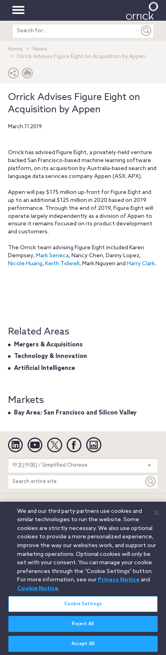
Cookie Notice (37, 592)
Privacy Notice (119, 583)
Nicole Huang (25, 263)
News (40, 49)
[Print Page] (27, 75)
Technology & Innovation (50, 356)
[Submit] (146, 30)
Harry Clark (141, 263)
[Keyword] (151, 481)
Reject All (83, 627)
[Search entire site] (76, 481)
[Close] (156, 516)
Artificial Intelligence (44, 368)
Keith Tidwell (62, 263)
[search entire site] (76, 30)
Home (15, 49)
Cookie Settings (83, 607)
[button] (13, 75)
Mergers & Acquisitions (48, 344)
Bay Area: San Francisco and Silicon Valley (75, 412)
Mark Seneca (52, 255)
